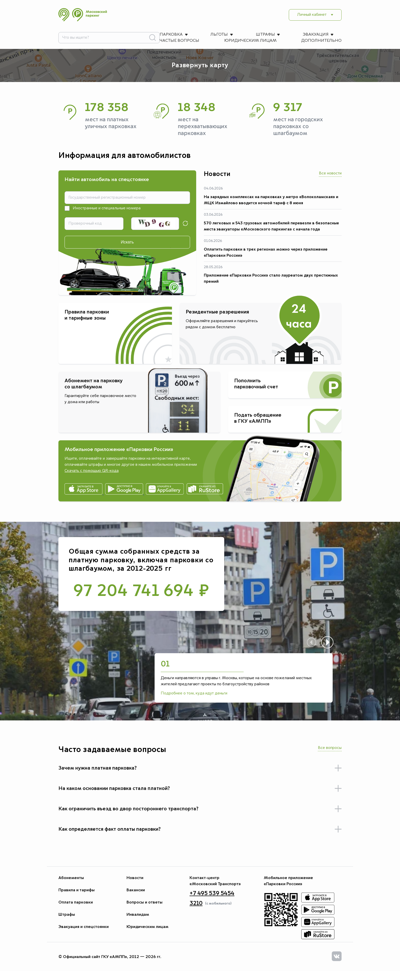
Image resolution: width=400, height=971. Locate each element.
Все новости (330, 173)
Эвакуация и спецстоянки (83, 927)
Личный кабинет (312, 15)
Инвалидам (138, 914)
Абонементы (71, 878)
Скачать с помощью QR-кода (92, 471)
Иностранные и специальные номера (107, 208)
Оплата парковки (75, 902)
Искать (127, 242)
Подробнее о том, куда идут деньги (194, 693)
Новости (135, 878)
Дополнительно (78, 41)
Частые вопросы (246, 35)
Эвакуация (193, 35)
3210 (196, 903)
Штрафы (149, 35)
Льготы (110, 35)
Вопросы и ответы (144, 902)
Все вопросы (330, 748)
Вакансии (136, 890)
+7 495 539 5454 (212, 893)
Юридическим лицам (307, 35)
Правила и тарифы (76, 890)
